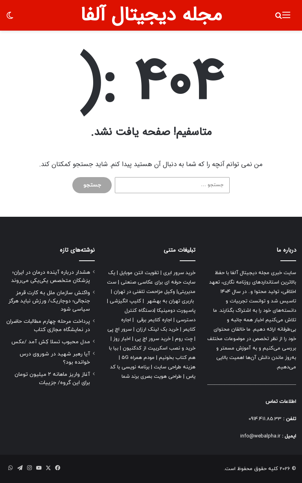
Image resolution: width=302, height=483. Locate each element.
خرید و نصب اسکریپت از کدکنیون (159, 348)
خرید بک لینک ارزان (157, 329)
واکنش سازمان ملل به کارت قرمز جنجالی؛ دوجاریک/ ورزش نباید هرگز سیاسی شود (49, 301)
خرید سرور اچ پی (153, 338)
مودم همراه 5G (138, 357)
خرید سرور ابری (179, 272)
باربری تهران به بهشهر (170, 301)
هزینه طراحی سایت (174, 367)
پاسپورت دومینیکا (176, 310)
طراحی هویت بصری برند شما (152, 376)
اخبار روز (122, 338)
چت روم (184, 338)
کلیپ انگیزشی (125, 301)
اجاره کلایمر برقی (154, 320)
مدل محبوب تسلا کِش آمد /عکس (50, 342)
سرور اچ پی (119, 329)
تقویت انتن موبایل (139, 272)
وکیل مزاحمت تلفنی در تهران (144, 291)
